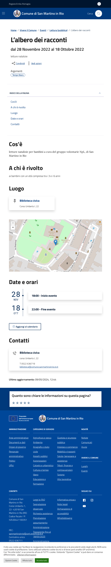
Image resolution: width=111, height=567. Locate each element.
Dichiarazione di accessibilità (64, 511)
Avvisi (84, 447)
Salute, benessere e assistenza (66, 458)
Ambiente (37, 442)
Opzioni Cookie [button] (11, 560)
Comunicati (86, 442)
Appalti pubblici (40, 456)
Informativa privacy (66, 499)
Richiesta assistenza (43, 513)
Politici (12, 460)
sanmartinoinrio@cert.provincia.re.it (26, 533)
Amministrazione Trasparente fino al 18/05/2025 (42, 532)
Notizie (84, 437)
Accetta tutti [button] (42, 560)
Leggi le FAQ (39, 499)
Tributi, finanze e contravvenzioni (65, 468)
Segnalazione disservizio (39, 507)
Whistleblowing (64, 518)
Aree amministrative (18, 437)
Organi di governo (17, 447)
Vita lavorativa (64, 479)
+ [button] (13, 223)
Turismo (60, 474)
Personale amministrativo (16, 454)
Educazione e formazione (39, 481)
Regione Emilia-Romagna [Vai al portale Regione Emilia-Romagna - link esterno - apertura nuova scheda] (19, 3)
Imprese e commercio (67, 447)
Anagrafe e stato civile (41, 449)
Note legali (62, 504)
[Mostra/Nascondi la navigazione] (3, 13)
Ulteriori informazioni (26, 554)
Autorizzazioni (39, 460)
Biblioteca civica (29, 201)
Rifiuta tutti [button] (27, 560)
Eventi (84, 471)
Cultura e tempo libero (41, 472)
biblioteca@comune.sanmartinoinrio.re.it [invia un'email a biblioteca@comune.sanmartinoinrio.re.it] (39, 366)
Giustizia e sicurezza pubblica (66, 440)
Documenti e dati (17, 442)
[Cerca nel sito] (98, 13)
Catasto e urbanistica (43, 465)
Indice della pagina (55, 93)
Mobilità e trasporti (66, 451)
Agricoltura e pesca (42, 437)
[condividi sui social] (18, 63)
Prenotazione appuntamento (40, 520)
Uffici (11, 465)
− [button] (13, 227)
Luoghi (84, 466)
